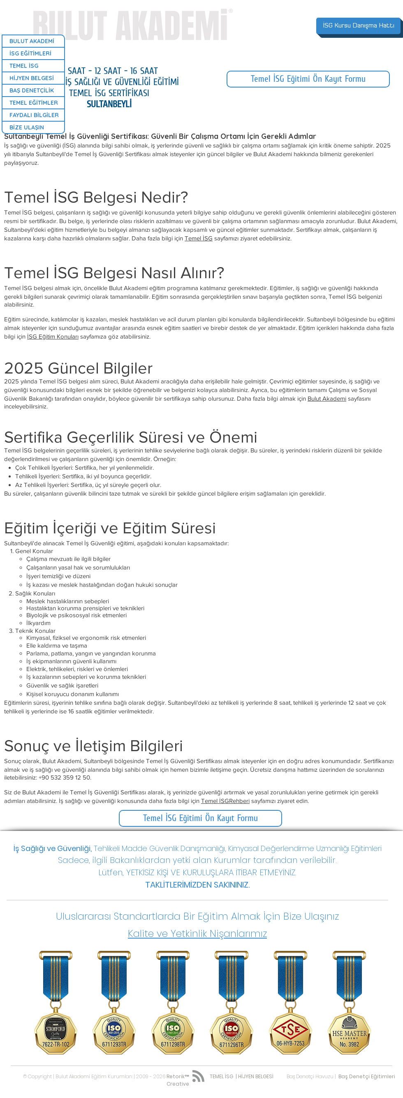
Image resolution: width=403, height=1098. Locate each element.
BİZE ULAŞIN (26, 127)
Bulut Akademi (327, 398)
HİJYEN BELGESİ (31, 78)
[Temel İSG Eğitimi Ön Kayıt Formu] (308, 79)
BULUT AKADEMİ (31, 41)
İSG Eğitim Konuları (53, 336)
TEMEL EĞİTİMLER (33, 102)
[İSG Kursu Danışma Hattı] (358, 26)
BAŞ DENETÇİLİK (31, 90)
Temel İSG (199, 238)
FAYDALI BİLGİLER (34, 115)
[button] (197, 916)
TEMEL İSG (23, 65)
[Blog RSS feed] (198, 1076)
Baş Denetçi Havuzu (310, 1076)
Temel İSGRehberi (225, 800)
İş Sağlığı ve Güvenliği (52, 848)
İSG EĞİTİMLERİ (30, 53)
